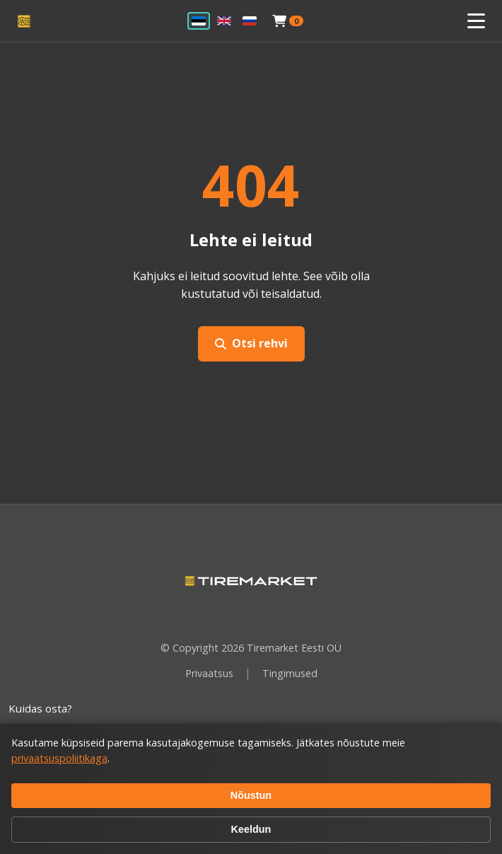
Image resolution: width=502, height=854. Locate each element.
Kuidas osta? (40, 708)
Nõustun (251, 795)
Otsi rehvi (251, 343)
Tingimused (289, 673)
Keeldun (251, 829)
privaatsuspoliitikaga (59, 758)
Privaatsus (209, 673)
